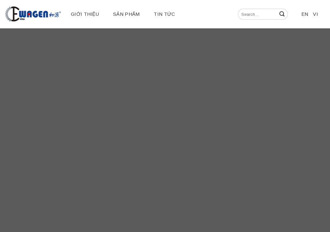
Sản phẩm (126, 14)
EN (304, 14)
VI (315, 14)
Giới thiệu (85, 14)
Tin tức (164, 14)
